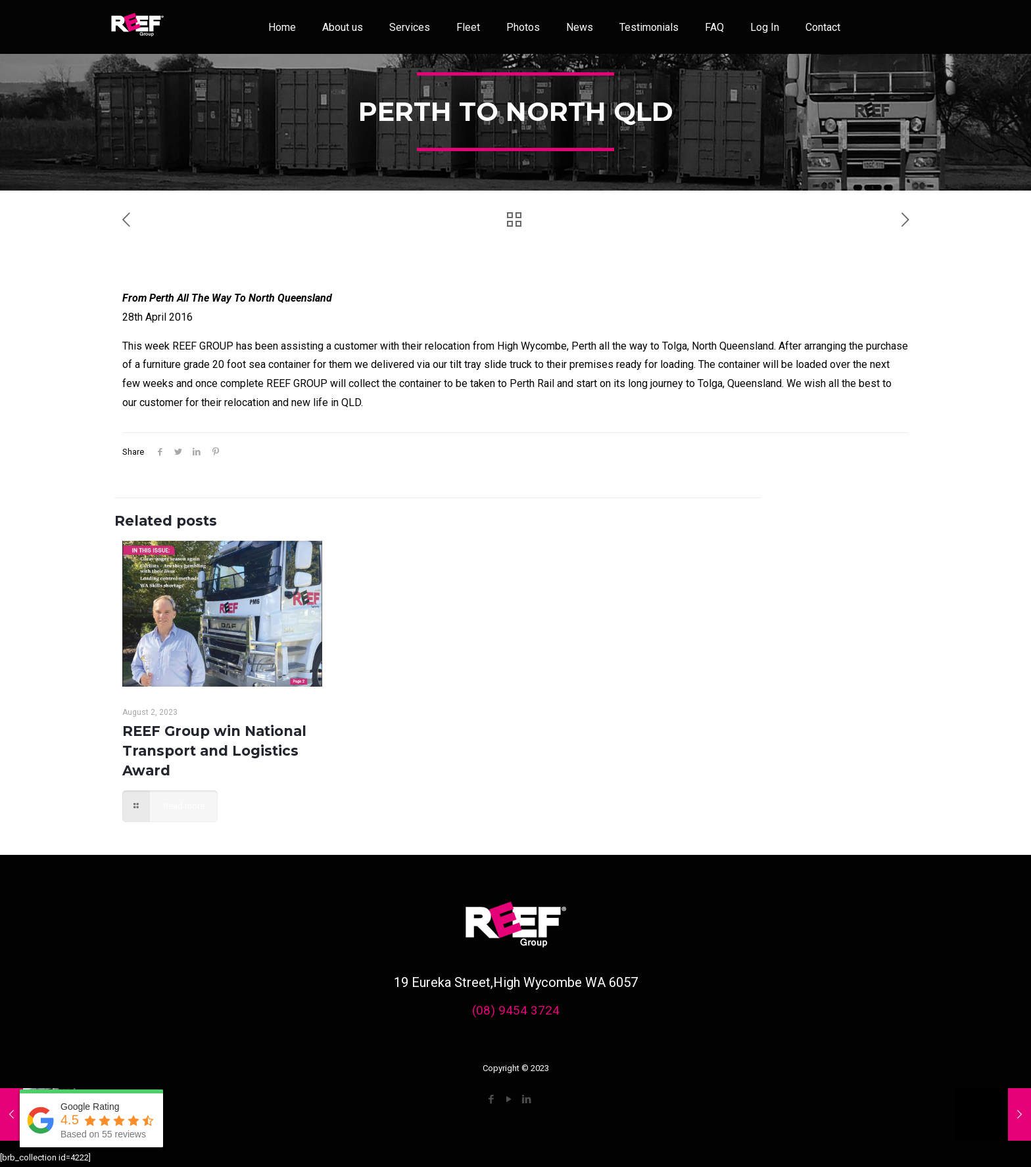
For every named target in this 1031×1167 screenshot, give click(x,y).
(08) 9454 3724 (516, 1010)
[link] (137, 26)
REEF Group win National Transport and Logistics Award (214, 751)
